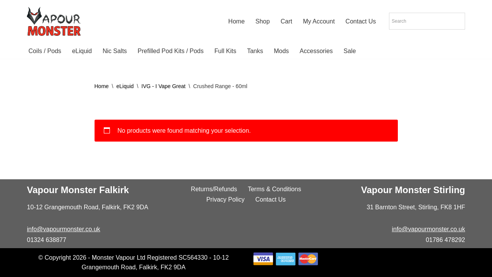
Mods (281, 51)
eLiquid (82, 51)
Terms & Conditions (274, 189)
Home (236, 21)
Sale (350, 51)
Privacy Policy (225, 199)
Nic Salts (115, 51)
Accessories (316, 51)
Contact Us (361, 21)
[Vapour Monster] (54, 21)
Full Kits (225, 51)
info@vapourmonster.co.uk (63, 229)
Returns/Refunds (214, 189)
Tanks (255, 51)
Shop (263, 21)
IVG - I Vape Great (163, 86)
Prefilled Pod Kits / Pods (171, 51)
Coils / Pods (44, 51)
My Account (319, 21)
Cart (286, 21)
